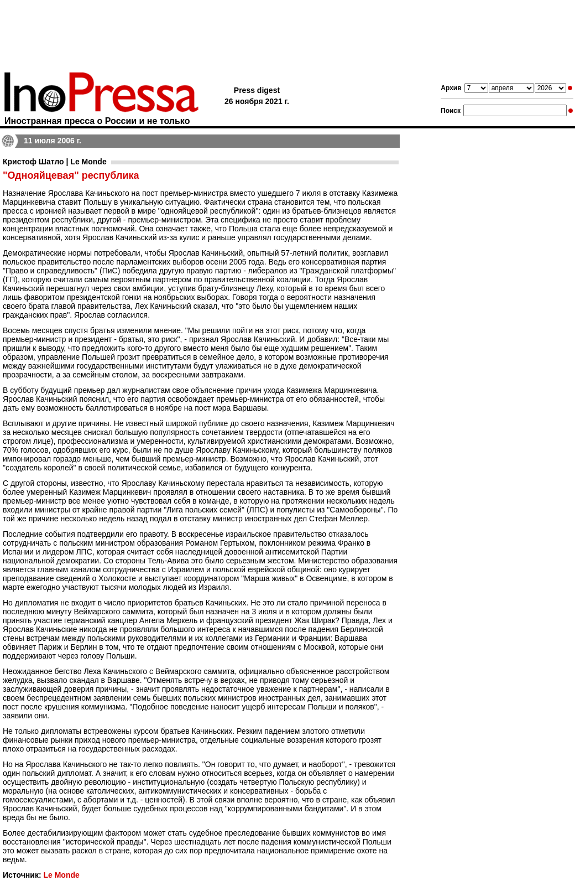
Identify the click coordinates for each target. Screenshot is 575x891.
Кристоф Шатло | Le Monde (55, 161)
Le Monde (61, 875)
